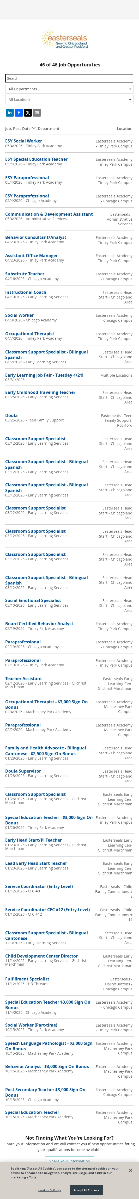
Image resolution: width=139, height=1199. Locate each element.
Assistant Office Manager (31, 255)
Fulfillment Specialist (27, 979)
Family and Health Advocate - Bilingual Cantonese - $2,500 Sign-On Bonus (45, 750)
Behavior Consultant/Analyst (35, 237)
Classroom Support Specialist (35, 439)
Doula (11, 415)
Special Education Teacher (32, 1112)
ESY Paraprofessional (27, 178)
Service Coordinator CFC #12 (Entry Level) (47, 909)
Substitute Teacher (24, 274)
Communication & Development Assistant (49, 214)
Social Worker (19, 315)
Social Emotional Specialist (33, 600)
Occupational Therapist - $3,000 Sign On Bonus (46, 704)
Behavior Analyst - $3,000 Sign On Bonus (47, 1066)
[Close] (130, 1170)
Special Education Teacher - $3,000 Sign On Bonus (49, 820)
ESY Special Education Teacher (36, 159)
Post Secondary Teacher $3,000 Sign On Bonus (45, 1092)
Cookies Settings (49, 1190)
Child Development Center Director (41, 956)
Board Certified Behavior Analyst (39, 623)
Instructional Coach (25, 292)
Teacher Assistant (23, 678)
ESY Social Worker (23, 141)
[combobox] (69, 89)
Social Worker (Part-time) (31, 1025)
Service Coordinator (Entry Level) (39, 886)
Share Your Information (69, 1161)
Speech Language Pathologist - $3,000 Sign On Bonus (49, 1046)
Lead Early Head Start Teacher (36, 863)
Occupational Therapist (29, 334)
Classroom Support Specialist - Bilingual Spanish (46, 354)
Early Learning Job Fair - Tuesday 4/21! (44, 375)
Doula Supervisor (23, 771)
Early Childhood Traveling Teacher (40, 392)
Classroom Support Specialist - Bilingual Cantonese (46, 935)
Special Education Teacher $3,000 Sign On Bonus (47, 1004)
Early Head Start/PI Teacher (33, 840)
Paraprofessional (23, 642)
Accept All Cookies (86, 1190)
